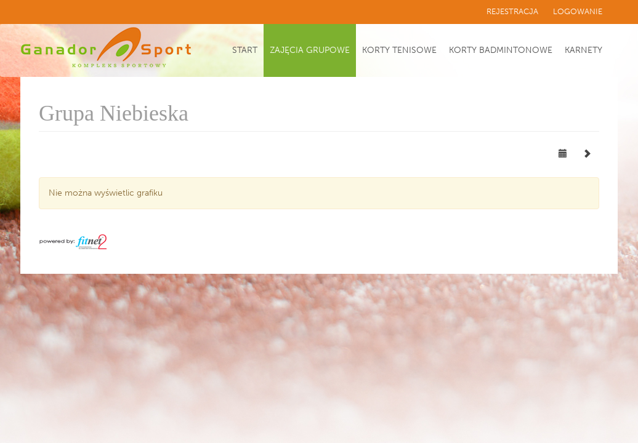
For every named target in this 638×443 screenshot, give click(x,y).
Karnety (583, 50)
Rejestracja (512, 11)
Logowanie (577, 11)
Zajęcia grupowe (310, 50)
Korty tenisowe (399, 50)
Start (244, 50)
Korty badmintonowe (500, 50)
